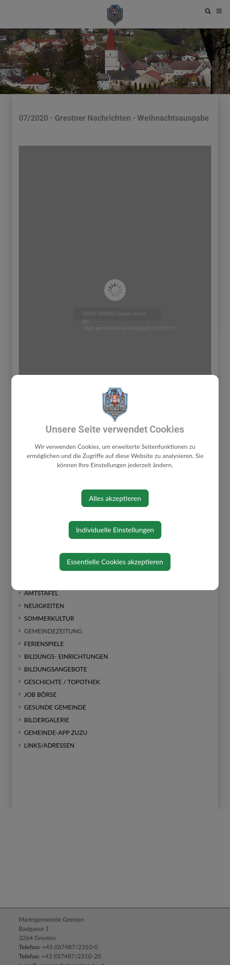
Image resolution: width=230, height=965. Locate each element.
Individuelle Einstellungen (115, 529)
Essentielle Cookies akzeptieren (115, 561)
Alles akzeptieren (115, 498)
